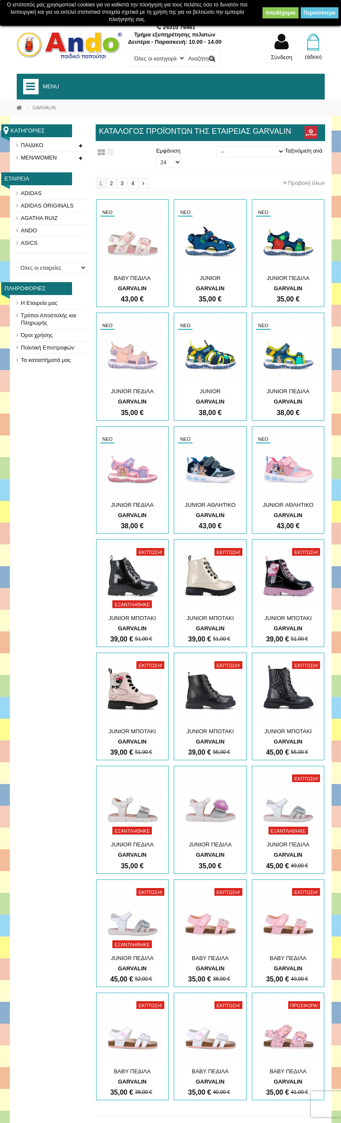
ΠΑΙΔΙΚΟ (32, 145)
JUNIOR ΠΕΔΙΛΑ (288, 278)
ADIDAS (31, 193)
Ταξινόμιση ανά (303, 151)
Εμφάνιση (168, 151)
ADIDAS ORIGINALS (47, 205)
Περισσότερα (319, 13)
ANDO (29, 230)
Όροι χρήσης (37, 335)
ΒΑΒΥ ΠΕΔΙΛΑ (132, 278)
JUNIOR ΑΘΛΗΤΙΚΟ (210, 505)
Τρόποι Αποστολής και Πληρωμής (48, 319)
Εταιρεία (17, 178)
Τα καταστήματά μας (46, 360)
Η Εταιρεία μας (39, 303)
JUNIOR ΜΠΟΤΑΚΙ (132, 618)
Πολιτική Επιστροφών (48, 347)
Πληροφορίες (25, 288)
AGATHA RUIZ (39, 218)
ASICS (29, 243)
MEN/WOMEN (39, 157)
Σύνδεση (282, 57)
